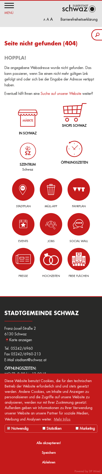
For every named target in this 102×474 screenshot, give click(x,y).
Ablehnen (48, 462)
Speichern (49, 452)
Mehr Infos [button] (62, 419)
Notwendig (17, 428)
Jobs (51, 228)
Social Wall (79, 228)
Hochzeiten (51, 262)
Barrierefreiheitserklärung (79, 19)
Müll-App (51, 193)
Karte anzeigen (20, 340)
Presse (23, 262)
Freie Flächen (79, 262)
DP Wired (94, 471)
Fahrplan (79, 193)
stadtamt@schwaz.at (30, 360)
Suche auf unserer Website (61, 94)
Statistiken (52, 428)
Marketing (85, 428)
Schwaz (27, 153)
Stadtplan (23, 193)
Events (23, 228)
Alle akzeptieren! (48, 443)
